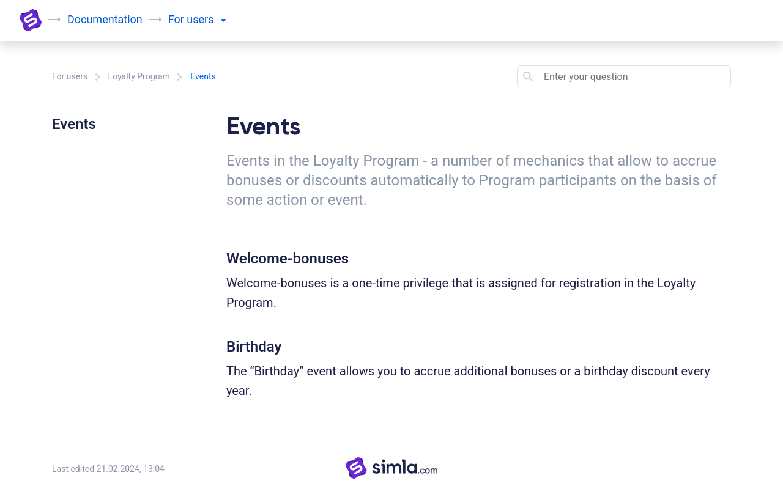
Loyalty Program (139, 76)
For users (69, 76)
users (206, 19)
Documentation (105, 19)
